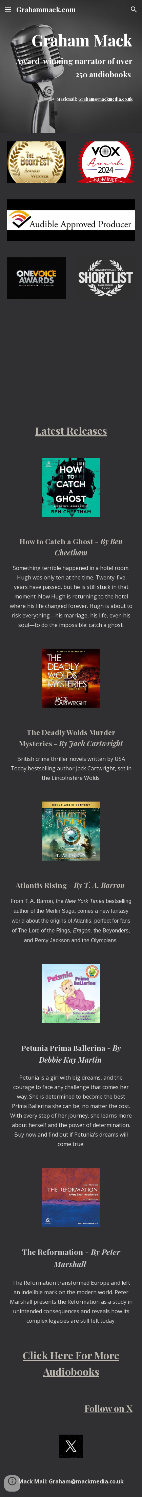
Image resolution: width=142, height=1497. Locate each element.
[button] (8, 9)
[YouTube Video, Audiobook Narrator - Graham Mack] (71, 333)
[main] (71, 59)
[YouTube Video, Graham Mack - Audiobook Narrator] (71, 385)
